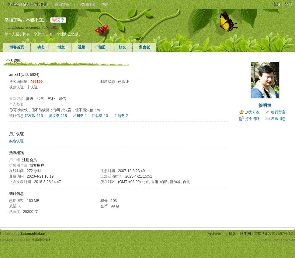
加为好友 (252, 112)
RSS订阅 (87, 4)
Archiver (214, 233)
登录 (288, 4)
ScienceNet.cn (32, 233)
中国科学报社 (41, 240)
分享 (60, 20)
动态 (40, 47)
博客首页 (16, 47)
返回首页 (61, 4)
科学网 (245, 233)
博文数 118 (58, 116)
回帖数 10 (100, 116)
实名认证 (16, 141)
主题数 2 (121, 116)
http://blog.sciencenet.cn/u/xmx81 (31, 27)
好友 (122, 47)
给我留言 (278, 112)
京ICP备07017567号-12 (273, 233)
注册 (276, 4)
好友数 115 (34, 116)
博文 (61, 47)
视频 (81, 47)
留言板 (144, 47)
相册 (102, 47)
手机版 (230, 233)
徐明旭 (265, 105)
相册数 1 (80, 116)
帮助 (104, 4)
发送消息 (278, 119)
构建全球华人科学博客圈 (28, 4)
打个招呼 (252, 119)
